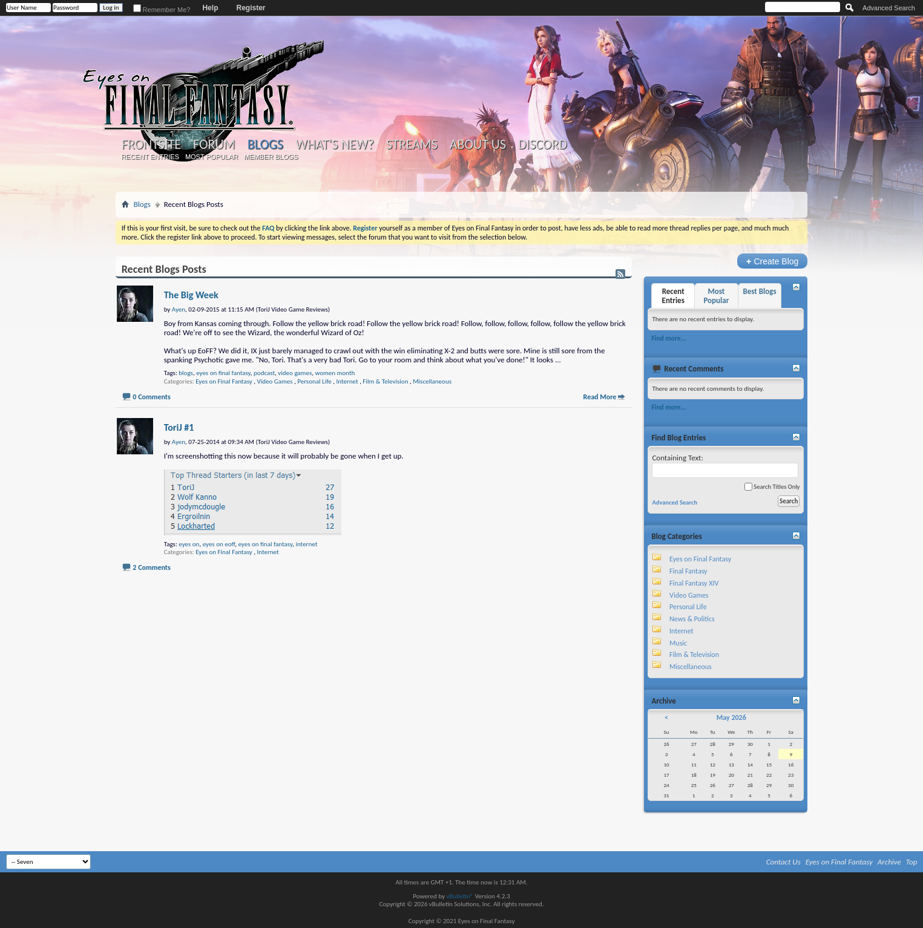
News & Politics (692, 619)
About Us (478, 144)
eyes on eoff (219, 544)
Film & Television (385, 381)
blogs (186, 373)
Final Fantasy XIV (693, 583)
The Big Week (191, 295)
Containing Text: (725, 465)
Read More (600, 397)
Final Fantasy (688, 571)
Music (678, 643)
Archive (889, 861)
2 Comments (151, 567)
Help (210, 8)
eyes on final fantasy (223, 373)
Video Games (274, 381)
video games (295, 373)
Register (250, 8)
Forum (214, 144)
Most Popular (211, 156)
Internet (347, 381)
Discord (542, 144)
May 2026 (731, 717)
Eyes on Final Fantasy (223, 381)
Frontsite (151, 144)
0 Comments (151, 397)
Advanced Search (888, 7)
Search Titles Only (772, 487)
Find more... (668, 338)
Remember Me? (162, 9)
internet (306, 544)
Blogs (265, 144)
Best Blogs (759, 291)
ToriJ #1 (179, 427)
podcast (264, 373)
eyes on (189, 544)
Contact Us (783, 861)
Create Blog (772, 261)
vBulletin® (459, 896)
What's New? (334, 144)
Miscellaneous (432, 381)
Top (912, 861)
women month (335, 373)
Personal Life (314, 381)
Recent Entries (150, 156)
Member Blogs (271, 156)
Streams (412, 144)
